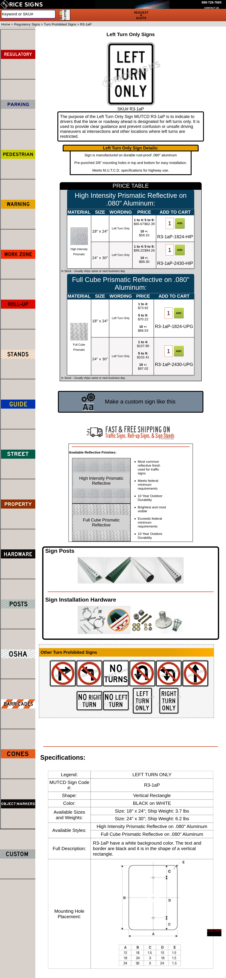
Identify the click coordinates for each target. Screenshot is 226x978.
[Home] (21, 4)
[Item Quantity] (170, 223)
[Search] (28, 14)
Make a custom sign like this (140, 401)
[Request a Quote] (141, 15)
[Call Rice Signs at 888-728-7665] (211, 2)
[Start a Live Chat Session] (214, 932)
